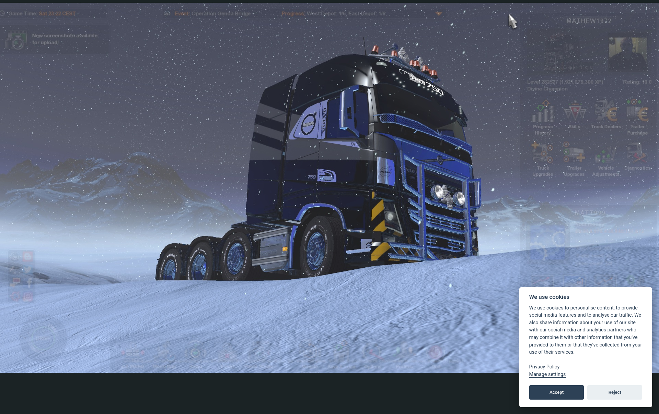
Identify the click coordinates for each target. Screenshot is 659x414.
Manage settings (547, 374)
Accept (557, 392)
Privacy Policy (544, 367)
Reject (615, 392)
